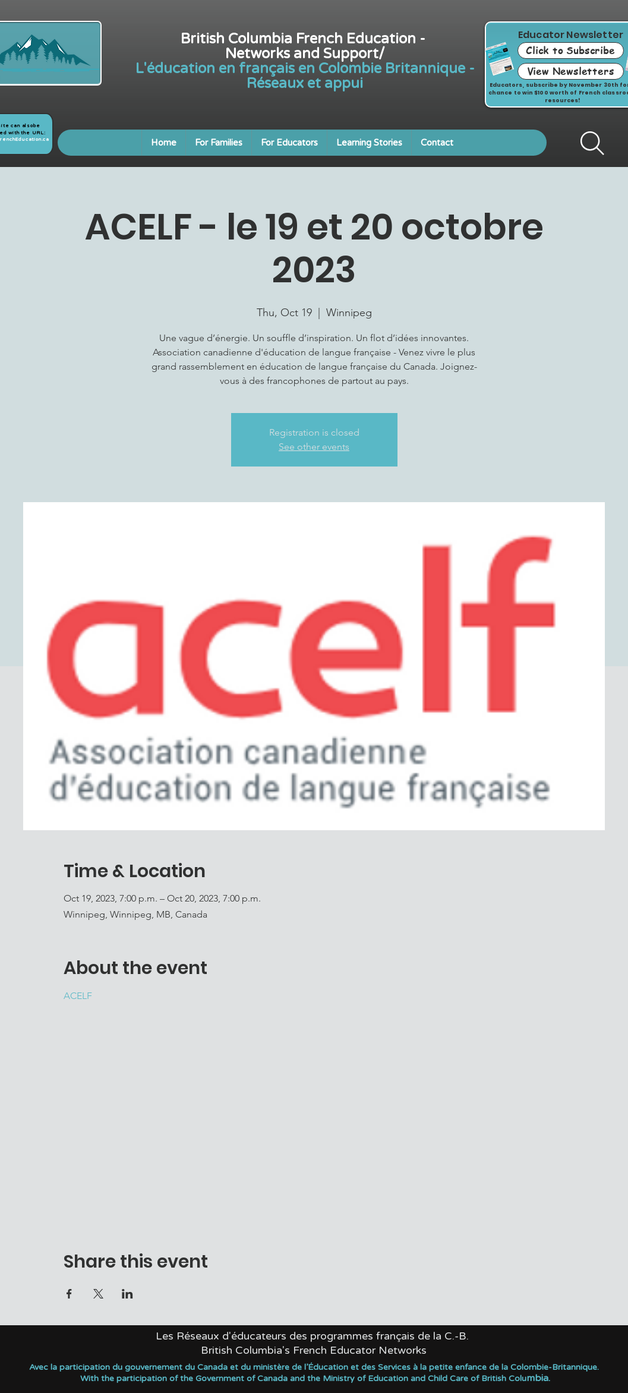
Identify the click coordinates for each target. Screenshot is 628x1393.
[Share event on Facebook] (69, 1294)
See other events (314, 446)
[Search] (592, 143)
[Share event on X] (98, 1294)
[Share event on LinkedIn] (127, 1294)
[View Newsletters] (570, 71)
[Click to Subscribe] (570, 50)
